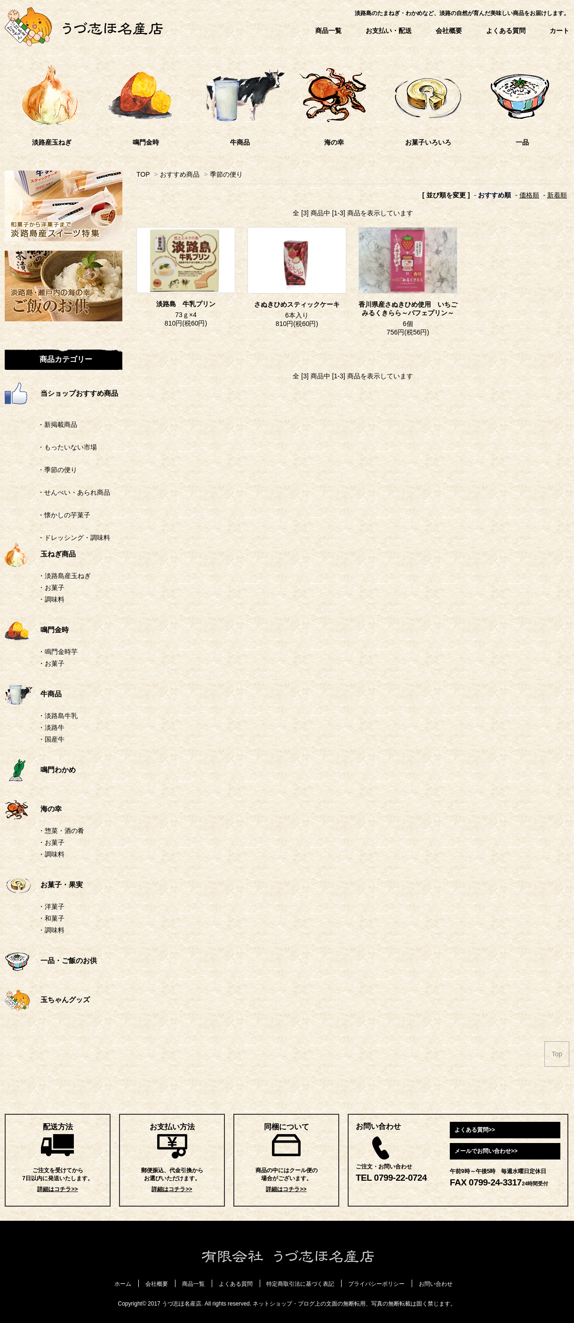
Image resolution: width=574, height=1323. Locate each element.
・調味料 (51, 599)
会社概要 (449, 30)
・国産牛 (51, 739)
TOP (143, 174)
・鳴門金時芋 (58, 651)
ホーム (122, 1284)
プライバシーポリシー (376, 1284)
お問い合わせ (436, 1284)
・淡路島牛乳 (58, 715)
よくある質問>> (474, 1130)
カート (559, 30)
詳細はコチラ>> (57, 1189)
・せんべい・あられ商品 (57, 492)
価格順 (529, 195)
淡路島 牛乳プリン (185, 304)
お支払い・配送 (389, 30)
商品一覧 (328, 30)
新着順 (557, 195)
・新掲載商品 (41, 424)
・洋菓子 (51, 906)
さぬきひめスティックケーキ (297, 304)
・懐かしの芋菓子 (47, 515)
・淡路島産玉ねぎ (64, 576)
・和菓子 (51, 918)
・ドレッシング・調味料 (57, 537)
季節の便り (226, 174)
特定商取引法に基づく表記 (300, 1284)
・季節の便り (41, 470)
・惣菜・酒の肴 (61, 830)
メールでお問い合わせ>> (486, 1151)
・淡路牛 (51, 727)
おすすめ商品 (179, 174)
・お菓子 (51, 587)
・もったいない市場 (51, 447)
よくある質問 (506, 30)
